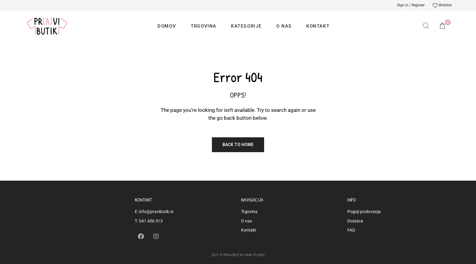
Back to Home (238, 144)
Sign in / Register (411, 5)
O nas (284, 26)
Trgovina (203, 26)
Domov (167, 26)
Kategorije (246, 26)
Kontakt (317, 26)
